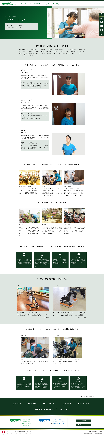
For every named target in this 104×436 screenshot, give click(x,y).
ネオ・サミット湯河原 (56, 419)
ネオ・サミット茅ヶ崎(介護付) (58, 423)
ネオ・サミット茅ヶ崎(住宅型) (58, 421)
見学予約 (33, 403)
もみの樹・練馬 (26, 419)
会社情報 (19, 431)
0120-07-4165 (48, 409)
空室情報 (18, 403)
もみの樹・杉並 (26, 421)
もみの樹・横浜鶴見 (27, 423)
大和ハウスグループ (11, 433)
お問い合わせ (84, 403)
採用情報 (24, 431)
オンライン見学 (51, 403)
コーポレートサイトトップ (11, 431)
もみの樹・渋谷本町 (27, 425)
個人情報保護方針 (29, 433)
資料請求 (68, 403)
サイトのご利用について (20, 433)
